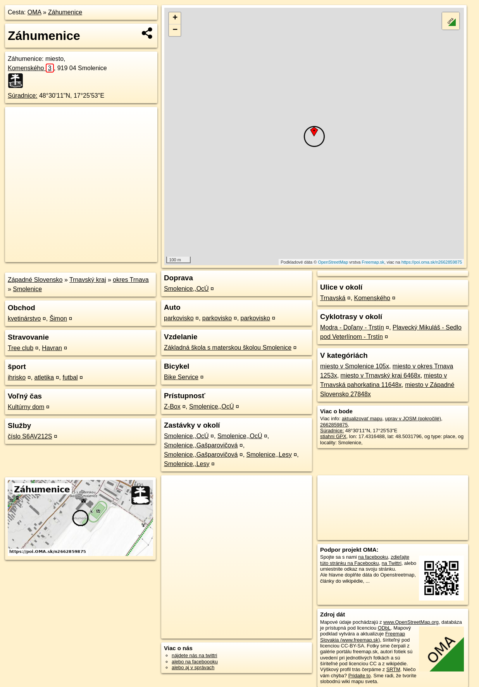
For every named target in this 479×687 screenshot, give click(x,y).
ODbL (384, 628)
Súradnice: (23, 95)
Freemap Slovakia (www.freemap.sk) (362, 636)
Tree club (20, 348)
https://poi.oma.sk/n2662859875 (431, 262)
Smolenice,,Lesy (269, 454)
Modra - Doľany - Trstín (352, 327)
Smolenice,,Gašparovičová (201, 445)
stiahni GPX (333, 436)
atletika (44, 377)
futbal (70, 377)
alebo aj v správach (193, 667)
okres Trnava (130, 279)
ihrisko (17, 377)
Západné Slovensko (35, 279)
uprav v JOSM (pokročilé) (413, 418)
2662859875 (334, 425)
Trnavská (332, 298)
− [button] (174, 30)
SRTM (393, 669)
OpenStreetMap (333, 262)
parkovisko (178, 318)
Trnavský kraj (87, 279)
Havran (52, 348)
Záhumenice (65, 12)
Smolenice (27, 289)
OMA (34, 12)
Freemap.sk (373, 262)
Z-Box (172, 406)
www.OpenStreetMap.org (411, 622)
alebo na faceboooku (195, 662)
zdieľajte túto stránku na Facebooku (364, 560)
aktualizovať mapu (362, 418)
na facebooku (373, 557)
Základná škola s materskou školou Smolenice (227, 347)
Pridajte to (359, 675)
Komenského (31, 68)
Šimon (58, 318)
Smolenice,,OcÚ (186, 288)
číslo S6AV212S (30, 436)
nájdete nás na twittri (194, 655)
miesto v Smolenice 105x (354, 366)
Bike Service (181, 377)
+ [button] (174, 18)
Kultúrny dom (26, 407)
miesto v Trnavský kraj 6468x (380, 375)
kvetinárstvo (24, 318)
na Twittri (391, 563)
